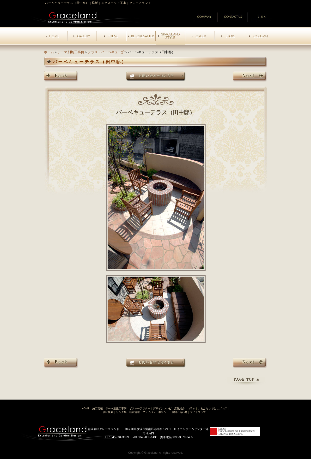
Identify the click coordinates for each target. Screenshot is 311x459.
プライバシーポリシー (155, 412)
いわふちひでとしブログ (212, 408)
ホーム (49, 52)
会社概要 (108, 412)
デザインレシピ (162, 408)
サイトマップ (198, 412)
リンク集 (121, 412)
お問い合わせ (179, 412)
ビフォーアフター (139, 408)
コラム (191, 408)
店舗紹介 (179, 408)
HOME (86, 408)
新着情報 (134, 412)
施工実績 (97, 408)
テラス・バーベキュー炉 (106, 52)
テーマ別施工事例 (70, 52)
